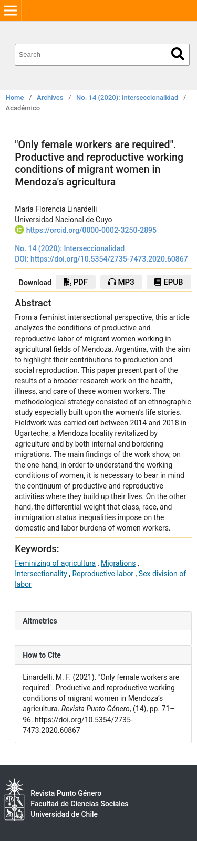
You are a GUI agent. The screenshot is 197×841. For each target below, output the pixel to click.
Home (15, 97)
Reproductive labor (102, 573)
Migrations (118, 563)
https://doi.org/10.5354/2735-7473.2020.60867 (109, 259)
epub (168, 282)
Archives (50, 97)
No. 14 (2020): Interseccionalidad (127, 97)
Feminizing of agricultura (55, 563)
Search (177, 53)
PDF (76, 282)
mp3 (121, 282)
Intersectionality (41, 573)
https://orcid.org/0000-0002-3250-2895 (91, 230)
